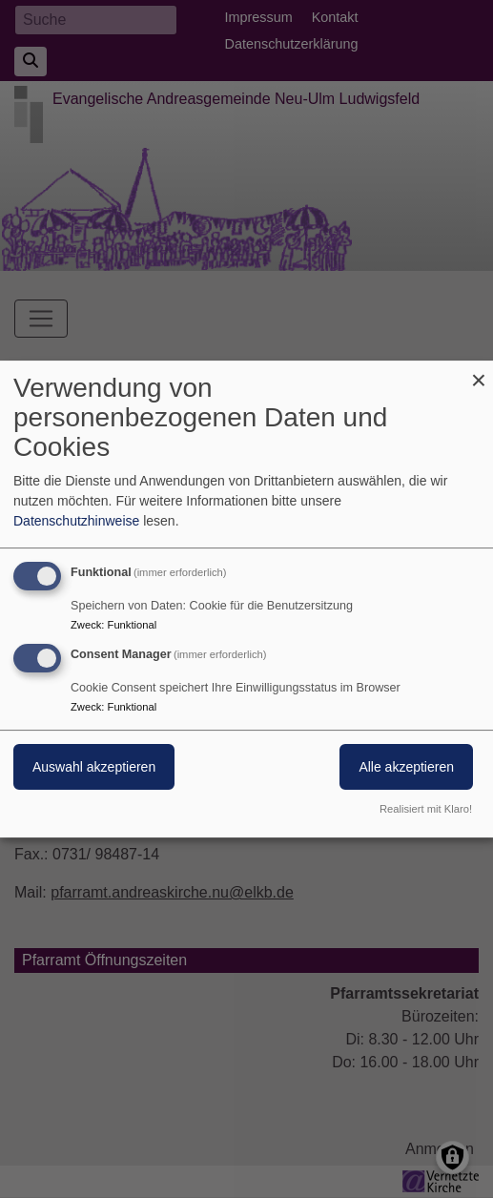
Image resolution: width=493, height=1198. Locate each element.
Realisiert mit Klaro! (426, 809)
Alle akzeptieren (406, 767)
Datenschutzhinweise (76, 520)
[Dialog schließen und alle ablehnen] (478, 372)
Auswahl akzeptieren (93, 767)
